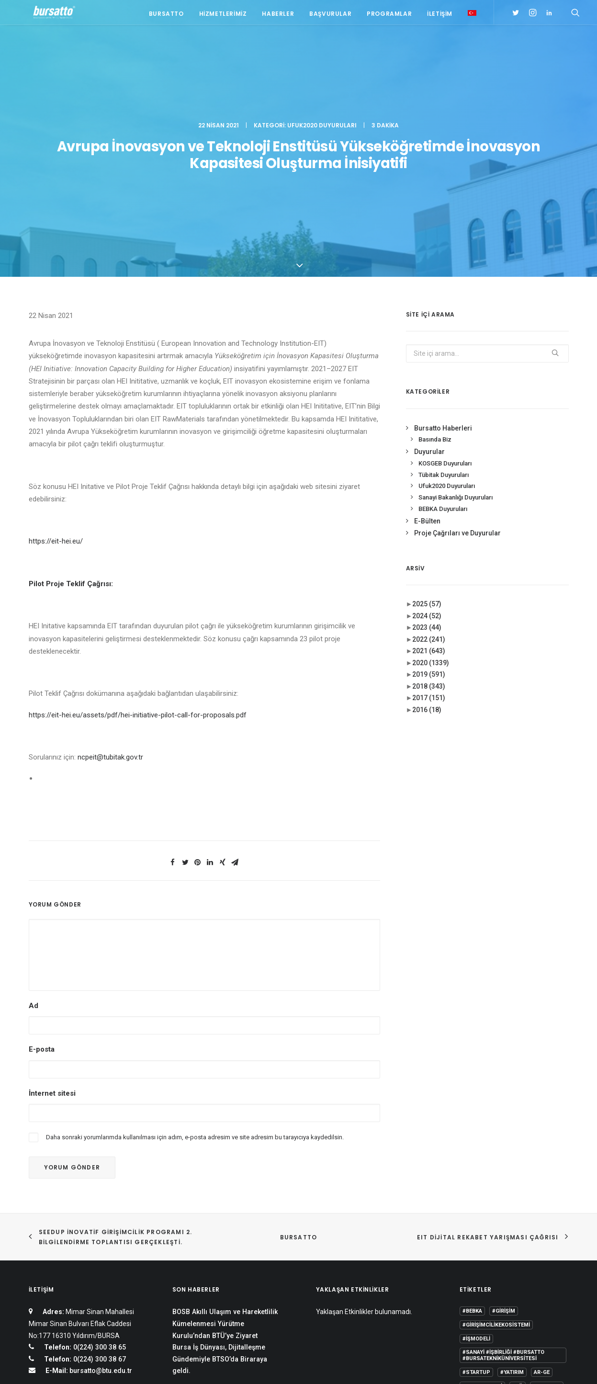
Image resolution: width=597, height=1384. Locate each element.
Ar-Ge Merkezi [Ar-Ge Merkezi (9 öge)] (482, 1232)
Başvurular (330, 15)
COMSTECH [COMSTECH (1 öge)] (502, 1246)
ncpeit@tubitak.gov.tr (110, 603)
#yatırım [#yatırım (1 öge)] (512, 1218)
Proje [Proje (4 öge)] (513, 1274)
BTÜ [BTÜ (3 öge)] (517, 1232)
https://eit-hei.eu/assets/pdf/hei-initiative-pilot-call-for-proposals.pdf (138, 560)
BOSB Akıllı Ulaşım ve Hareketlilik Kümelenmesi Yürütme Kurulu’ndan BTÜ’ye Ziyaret (225, 1169)
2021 (428, 497)
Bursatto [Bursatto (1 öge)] (547, 1232)
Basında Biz (434, 285)
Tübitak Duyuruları (443, 320)
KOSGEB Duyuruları (445, 309)
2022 (428, 485)
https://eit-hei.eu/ (56, 387)
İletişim (439, 15)
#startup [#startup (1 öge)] (476, 1218)
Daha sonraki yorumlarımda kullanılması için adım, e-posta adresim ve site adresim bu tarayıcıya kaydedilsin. (195, 983)
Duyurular (429, 298)
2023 (426, 473)
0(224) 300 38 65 (98, 1193)
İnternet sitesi (52, 939)
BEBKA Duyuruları (442, 355)
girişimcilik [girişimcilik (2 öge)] (478, 1274)
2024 (426, 461)
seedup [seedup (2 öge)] (542, 1274)
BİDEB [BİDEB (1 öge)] (469, 1246)
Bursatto (166, 15)
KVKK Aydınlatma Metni (61, 1365)
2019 (428, 520)
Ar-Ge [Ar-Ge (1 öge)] (542, 1218)
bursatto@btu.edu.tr (100, 1217)
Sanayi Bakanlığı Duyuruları (455, 343)
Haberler (278, 15)
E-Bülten (427, 367)
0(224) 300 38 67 (98, 1205)
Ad (33, 852)
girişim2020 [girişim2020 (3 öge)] (505, 1260)
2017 (428, 544)
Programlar (389, 15)
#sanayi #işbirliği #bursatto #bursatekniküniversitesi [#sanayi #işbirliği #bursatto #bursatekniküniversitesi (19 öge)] (503, 1201)
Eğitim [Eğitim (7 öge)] (471, 1260)
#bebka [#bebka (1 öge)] (472, 1157)
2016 (426, 555)
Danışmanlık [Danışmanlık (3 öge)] (545, 1246)
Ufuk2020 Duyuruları (322, 50)
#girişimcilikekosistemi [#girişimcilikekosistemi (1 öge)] (496, 1171)
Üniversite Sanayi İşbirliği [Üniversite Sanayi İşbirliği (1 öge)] (499, 1302)
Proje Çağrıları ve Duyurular (457, 379)
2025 (426, 450)
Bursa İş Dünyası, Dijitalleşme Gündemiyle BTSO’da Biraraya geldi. (219, 1205)
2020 (430, 508)
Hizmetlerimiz (223, 15)
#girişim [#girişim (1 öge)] (503, 1157)
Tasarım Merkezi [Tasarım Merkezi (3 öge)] (485, 1288)
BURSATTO (298, 1083)
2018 (428, 532)
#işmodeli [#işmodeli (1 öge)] (476, 1185)
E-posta (42, 895)
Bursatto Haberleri (443, 274)
